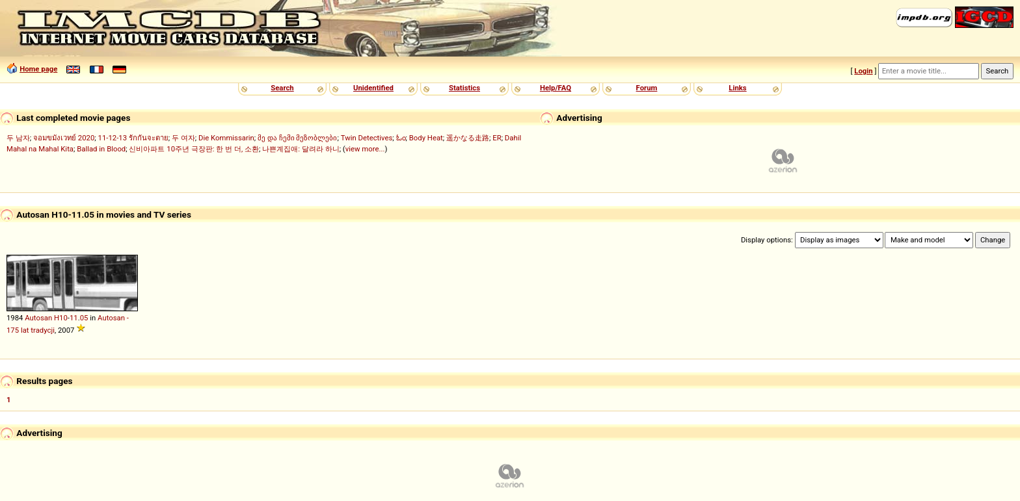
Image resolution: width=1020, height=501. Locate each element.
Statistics (464, 87)
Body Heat (426, 137)
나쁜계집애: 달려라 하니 (300, 148)
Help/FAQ (555, 87)
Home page (38, 68)
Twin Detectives (367, 137)
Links (737, 87)
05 (84, 317)
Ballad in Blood (101, 148)
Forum (647, 87)
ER (496, 137)
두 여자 (183, 137)
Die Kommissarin (226, 137)
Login (863, 70)
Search (282, 87)
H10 (61, 317)
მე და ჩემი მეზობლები (297, 137)
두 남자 (18, 137)
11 (74, 317)
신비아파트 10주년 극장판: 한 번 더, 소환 (194, 148)
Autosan (38, 317)
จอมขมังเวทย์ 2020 (63, 137)
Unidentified (373, 87)
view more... (365, 148)
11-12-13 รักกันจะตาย (133, 137)
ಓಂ (401, 137)
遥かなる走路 (467, 137)
